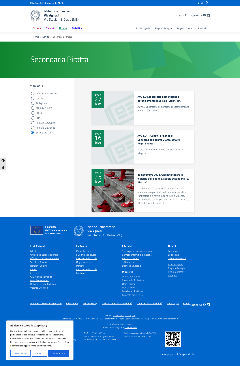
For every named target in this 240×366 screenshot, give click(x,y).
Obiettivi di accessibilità (149, 303)
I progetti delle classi (132, 295)
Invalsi (33, 269)
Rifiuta (40, 353)
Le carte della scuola (86, 258)
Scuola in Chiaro (38, 262)
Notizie (39, 98)
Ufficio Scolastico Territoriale (44, 258)
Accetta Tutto (59, 353)
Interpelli (202, 28)
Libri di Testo (128, 287)
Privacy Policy (90, 303)
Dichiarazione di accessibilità (117, 303)
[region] (39, 340)
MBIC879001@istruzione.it (104, 318)
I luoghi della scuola (86, 255)
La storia (80, 273)
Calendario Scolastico (133, 280)
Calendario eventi (177, 258)
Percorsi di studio (130, 258)
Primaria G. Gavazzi (45, 123)
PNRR (39, 113)
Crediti (186, 303)
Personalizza (20, 353)
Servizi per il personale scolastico (138, 251)
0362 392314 (78, 318)
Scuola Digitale (143, 28)
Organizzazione (84, 262)
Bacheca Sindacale (131, 266)
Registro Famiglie (163, 28)
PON (38, 118)
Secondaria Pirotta (45, 132)
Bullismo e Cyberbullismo (43, 284)
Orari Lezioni (128, 284)
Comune (34, 273)
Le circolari (173, 255)
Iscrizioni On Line (38, 266)
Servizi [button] (50, 28)
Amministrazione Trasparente (46, 303)
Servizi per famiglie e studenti (137, 255)
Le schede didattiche (132, 291)
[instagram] (208, 15)
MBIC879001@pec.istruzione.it (164, 318)
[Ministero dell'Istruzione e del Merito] (47, 3)
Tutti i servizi (128, 262)
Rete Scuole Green (39, 280)
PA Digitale (41, 103)
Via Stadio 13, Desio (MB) (124, 315)
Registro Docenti (185, 28)
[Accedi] (203, 3)
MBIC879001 (131, 327)
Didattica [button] (77, 28)
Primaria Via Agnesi (45, 127)
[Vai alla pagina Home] (36, 36)
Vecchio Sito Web (39, 288)
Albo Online (72, 303)
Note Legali (173, 303)
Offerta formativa (131, 276)
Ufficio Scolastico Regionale (44, 255)
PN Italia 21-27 (44, 108)
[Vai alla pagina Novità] (45, 36)
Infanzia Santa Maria (46, 93)
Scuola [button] (37, 28)
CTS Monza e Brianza (41, 277)
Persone (80, 266)
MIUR (33, 251)
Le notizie (173, 251)
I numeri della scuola (86, 269)
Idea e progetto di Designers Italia (177, 354)
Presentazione (83, 251)
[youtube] (204, 15)
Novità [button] (63, 28)
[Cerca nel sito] (181, 15)
